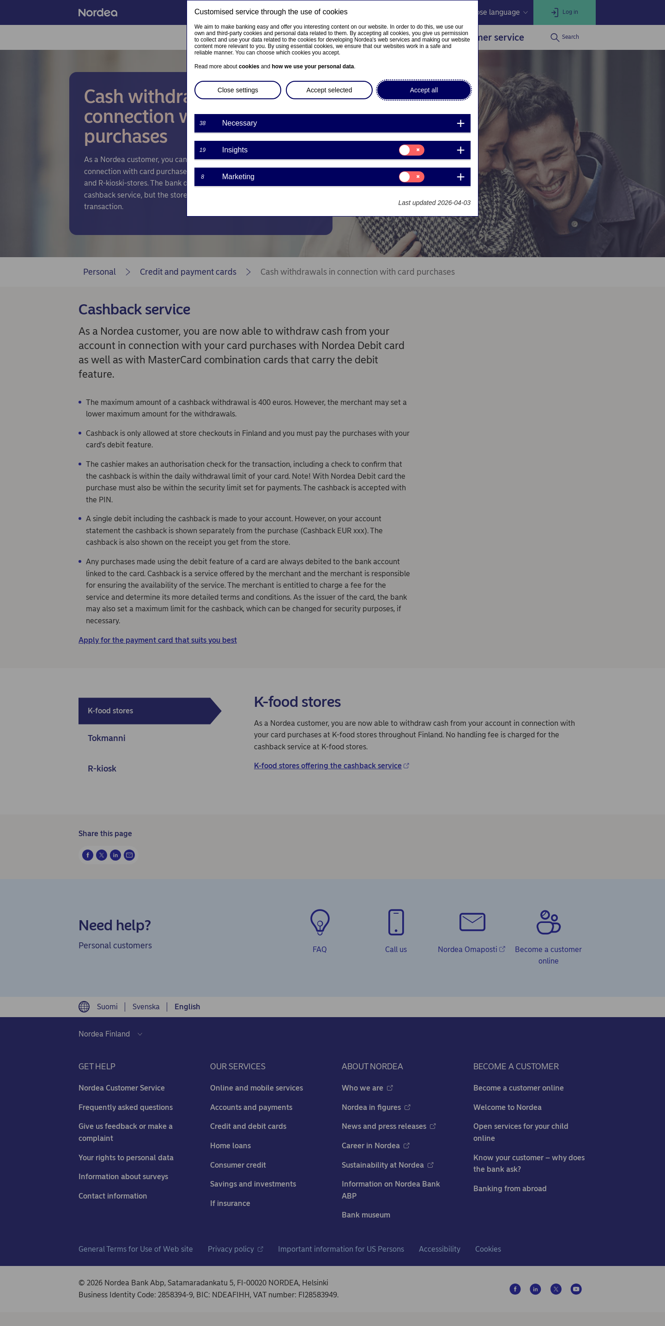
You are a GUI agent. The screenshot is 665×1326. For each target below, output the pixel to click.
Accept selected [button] (329, 90)
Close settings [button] (238, 90)
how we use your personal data (313, 66)
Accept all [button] (424, 90)
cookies (249, 66)
